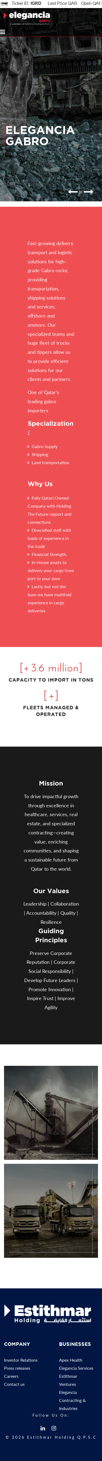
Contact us (14, 1386)
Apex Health (70, 1362)
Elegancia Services (76, 1370)
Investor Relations (21, 1362)
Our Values (51, 891)
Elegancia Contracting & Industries (72, 1402)
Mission (51, 783)
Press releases (17, 1370)
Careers (11, 1378)
